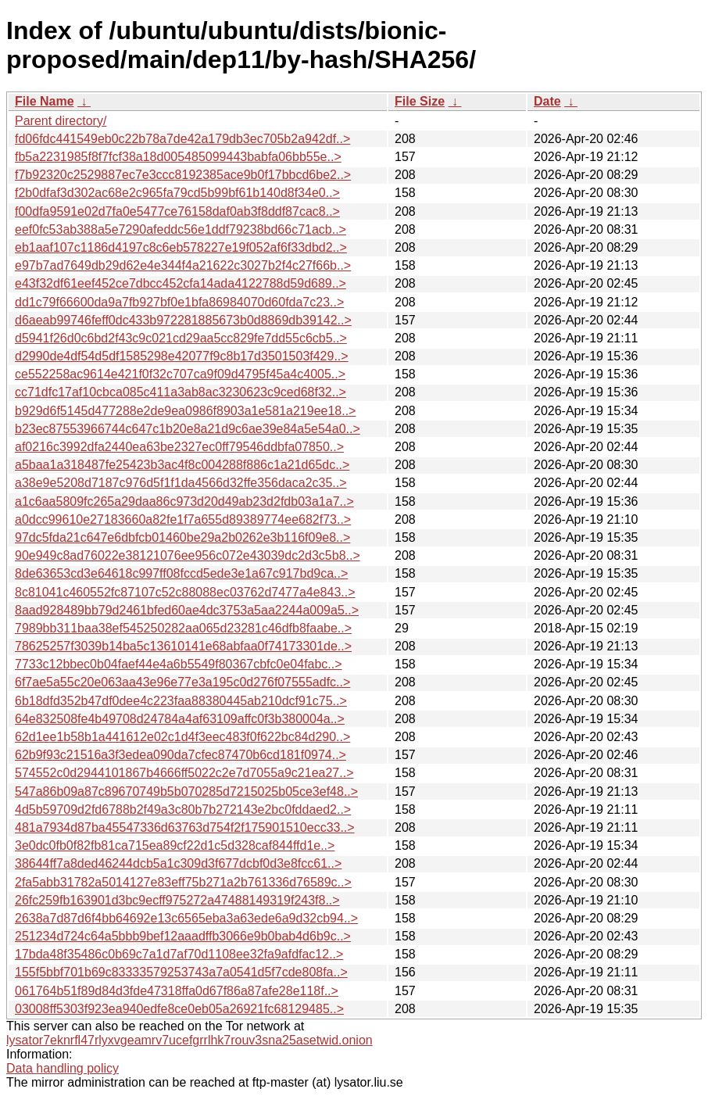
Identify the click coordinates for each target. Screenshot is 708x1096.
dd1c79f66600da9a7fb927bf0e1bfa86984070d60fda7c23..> (179, 302)
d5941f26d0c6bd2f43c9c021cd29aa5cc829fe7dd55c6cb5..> (181, 338)
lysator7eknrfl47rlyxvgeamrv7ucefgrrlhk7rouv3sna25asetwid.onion (189, 1040)
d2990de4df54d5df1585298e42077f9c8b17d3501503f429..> (182, 356)
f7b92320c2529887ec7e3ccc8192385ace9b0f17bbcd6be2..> (183, 174)
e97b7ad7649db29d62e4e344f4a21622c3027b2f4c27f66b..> (183, 265)
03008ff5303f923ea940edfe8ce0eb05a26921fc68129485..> (179, 1008)
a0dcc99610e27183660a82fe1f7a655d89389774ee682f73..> (183, 519)
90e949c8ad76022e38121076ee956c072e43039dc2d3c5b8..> (187, 555)
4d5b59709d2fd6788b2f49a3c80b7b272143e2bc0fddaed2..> (183, 809)
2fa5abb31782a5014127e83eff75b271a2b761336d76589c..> (183, 882)
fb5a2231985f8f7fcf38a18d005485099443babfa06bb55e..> (178, 156)
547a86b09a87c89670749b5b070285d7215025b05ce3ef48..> (186, 791)
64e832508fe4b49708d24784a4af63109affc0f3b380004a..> (180, 718)
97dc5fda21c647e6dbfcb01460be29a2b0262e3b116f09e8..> (182, 537)
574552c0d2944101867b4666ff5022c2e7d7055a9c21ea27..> (184, 772)
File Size (420, 101)
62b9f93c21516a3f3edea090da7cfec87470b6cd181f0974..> (180, 754)
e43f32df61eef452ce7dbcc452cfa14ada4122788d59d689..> (180, 283)
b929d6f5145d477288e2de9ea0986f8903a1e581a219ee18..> (185, 410)
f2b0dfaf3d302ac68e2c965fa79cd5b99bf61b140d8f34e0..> (177, 192)
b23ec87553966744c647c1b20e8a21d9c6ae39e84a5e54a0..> (187, 428)
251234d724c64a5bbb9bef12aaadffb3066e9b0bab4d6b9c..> (183, 936)
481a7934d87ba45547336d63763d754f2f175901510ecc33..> (185, 827)
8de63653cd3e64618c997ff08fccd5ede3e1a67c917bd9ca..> (181, 573)
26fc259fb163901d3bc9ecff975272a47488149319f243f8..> (177, 900)
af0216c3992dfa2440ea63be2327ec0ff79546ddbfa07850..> (179, 446)
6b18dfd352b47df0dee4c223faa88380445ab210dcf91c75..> (181, 700)
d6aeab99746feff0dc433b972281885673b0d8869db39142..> (183, 320)
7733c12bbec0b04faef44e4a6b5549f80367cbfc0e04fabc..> (178, 664)
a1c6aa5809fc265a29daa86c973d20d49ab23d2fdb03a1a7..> (184, 501)
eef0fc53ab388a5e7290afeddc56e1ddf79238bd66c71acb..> (180, 229)
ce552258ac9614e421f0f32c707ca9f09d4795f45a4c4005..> (180, 374)
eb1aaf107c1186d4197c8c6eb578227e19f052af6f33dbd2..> (181, 247)
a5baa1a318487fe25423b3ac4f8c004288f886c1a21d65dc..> (182, 464)
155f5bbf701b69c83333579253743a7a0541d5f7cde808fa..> (181, 972)
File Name (44, 101)
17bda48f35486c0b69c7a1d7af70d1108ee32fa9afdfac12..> (179, 954)
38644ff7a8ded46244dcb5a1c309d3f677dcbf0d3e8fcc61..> (178, 863)
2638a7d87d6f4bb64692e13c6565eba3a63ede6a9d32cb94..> (186, 918)
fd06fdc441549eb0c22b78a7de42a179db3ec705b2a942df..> (182, 138)
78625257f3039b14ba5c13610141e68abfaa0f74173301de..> (183, 646)
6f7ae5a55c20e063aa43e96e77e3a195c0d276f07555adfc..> (182, 682)
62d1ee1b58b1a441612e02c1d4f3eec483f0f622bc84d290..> (182, 736)
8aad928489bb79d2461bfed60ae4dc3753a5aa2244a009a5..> (187, 610)
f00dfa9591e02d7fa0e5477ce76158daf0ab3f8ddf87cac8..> (177, 211)
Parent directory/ (60, 120)
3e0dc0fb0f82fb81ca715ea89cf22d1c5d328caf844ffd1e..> (174, 845)
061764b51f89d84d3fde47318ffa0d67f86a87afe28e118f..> (176, 991)
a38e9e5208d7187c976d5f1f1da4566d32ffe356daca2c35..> (181, 482)
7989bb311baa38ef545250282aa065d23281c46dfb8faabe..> (183, 628)
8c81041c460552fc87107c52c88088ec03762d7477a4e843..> (185, 592)
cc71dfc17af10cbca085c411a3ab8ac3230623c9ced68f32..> (180, 392)
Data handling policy (62, 1068)
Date (547, 101)
